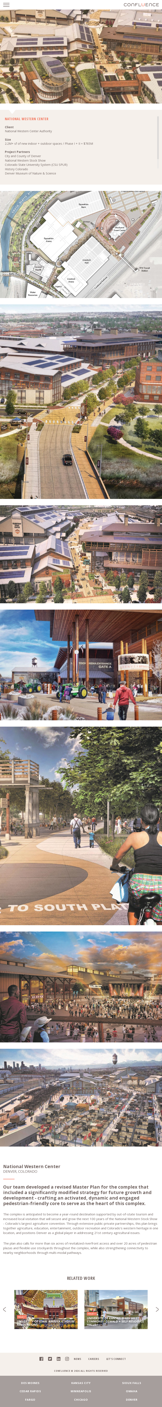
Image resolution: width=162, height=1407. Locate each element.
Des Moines (30, 1383)
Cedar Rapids (30, 1391)
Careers (93, 1359)
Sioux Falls (131, 1383)
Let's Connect (116, 1359)
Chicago (81, 1400)
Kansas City (81, 1383)
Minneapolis (81, 1391)
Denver (132, 1400)
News (77, 1359)
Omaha (132, 1391)
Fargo (30, 1400)
